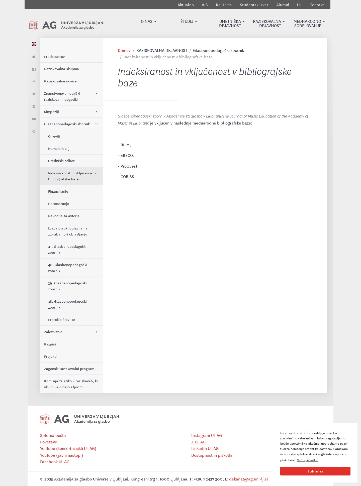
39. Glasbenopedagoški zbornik (67, 285)
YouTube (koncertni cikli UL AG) (68, 448)
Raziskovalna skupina (61, 68)
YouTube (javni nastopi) (61, 455)
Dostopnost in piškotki (211, 455)
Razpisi (50, 343)
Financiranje (58, 191)
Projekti (50, 356)
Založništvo (53, 331)
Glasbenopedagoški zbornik (67, 123)
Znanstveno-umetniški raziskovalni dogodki (62, 96)
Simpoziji (51, 111)
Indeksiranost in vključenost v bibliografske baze (72, 175)
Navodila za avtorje (64, 215)
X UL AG (198, 442)
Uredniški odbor (61, 160)
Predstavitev (54, 56)
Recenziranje (58, 203)
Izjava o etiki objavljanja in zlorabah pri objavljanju (70, 230)
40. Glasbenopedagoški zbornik (67, 267)
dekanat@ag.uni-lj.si (248, 479)
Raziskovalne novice (60, 80)
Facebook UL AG (54, 461)
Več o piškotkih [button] (307, 459)
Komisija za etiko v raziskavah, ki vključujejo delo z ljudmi (71, 383)
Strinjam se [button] (315, 471)
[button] (146, 23)
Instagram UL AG (206, 435)
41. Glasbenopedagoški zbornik (67, 249)
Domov (124, 50)
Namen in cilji (59, 148)
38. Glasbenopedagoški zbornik (67, 304)
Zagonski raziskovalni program (69, 368)
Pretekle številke (61, 319)
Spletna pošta (53, 435)
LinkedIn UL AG (205, 448)
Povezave (48, 442)
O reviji (54, 136)
